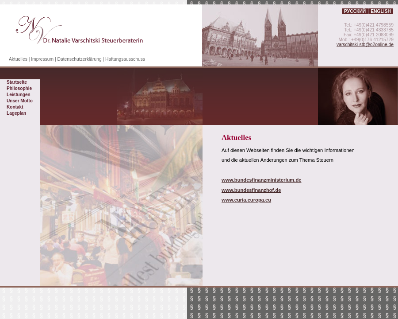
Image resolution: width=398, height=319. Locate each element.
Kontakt (15, 107)
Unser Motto (20, 100)
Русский (355, 11)
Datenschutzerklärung (79, 59)
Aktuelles (18, 59)
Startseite (17, 82)
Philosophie (19, 88)
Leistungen (19, 94)
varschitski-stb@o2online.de (365, 44)
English (381, 11)
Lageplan (16, 113)
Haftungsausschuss (125, 59)
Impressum (42, 59)
